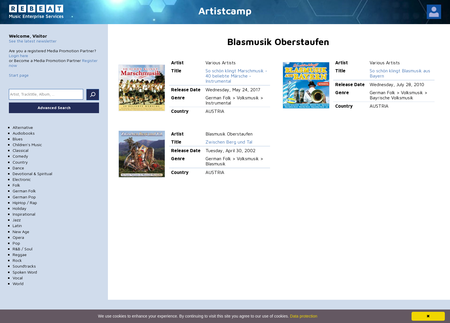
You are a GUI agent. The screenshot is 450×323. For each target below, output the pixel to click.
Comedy (20, 156)
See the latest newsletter (33, 40)
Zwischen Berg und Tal (228, 141)
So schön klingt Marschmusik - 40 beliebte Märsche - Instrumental (236, 76)
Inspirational (24, 214)
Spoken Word (25, 272)
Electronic (22, 179)
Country (20, 162)
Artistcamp (225, 10)
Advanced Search (54, 107)
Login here (18, 55)
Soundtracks (24, 266)
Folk (16, 185)
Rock (17, 260)
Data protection (303, 316)
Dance (18, 167)
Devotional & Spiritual (32, 173)
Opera (18, 237)
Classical (20, 150)
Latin (17, 225)
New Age (21, 231)
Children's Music (27, 144)
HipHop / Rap (25, 202)
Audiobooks (24, 133)
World (18, 283)
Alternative (23, 127)
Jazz (17, 219)
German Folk (24, 190)
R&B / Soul (22, 248)
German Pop (24, 196)
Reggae (20, 254)
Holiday (19, 208)
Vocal (18, 277)
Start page (19, 75)
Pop (16, 243)
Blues (18, 138)
